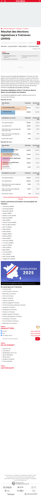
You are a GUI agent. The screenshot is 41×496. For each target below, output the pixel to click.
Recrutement (20, 477)
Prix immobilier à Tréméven (10, 321)
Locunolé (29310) (12, 46)
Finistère (25, 28)
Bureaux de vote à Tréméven (11, 59)
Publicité (30, 475)
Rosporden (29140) (7, 211)
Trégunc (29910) (7, 213)
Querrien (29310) (7, 245)
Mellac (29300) (23, 46)
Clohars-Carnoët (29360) (9, 222)
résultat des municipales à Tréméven (18, 87)
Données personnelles (29, 477)
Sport (3, 333)
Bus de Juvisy (6, 357)
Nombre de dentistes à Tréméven (12, 316)
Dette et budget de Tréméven (10, 303)
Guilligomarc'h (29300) (8, 259)
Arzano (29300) (6, 247)
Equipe (16, 475)
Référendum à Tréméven (9, 323)
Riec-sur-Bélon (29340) (8, 224)
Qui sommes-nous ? (9, 475)
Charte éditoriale (23, 475)
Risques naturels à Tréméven (10, 314)
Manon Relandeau (8, 355)
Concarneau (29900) (8, 206)
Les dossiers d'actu (6, 335)
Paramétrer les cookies (10, 478)
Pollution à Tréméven (8, 312)
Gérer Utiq (18, 478)
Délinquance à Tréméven (9, 309)
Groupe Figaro (33, 478)
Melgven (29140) (7, 234)
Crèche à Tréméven (8, 296)
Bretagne (19, 28)
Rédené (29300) (7, 236)
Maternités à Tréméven (9, 293)
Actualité (4, 331)
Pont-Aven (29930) (7, 240)
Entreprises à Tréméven (9, 319)
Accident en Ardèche (8, 359)
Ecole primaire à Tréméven (10, 291)
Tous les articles (10, 477)
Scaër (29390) (6, 220)
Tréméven (24, 56)
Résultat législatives (9, 28)
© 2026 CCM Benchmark (20, 480)
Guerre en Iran (7, 348)
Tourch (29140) (6, 254)
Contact (34, 475)
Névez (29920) (6, 238)
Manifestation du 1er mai (10, 353)
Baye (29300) (6, 250)
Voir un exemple (35, 331)
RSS (16, 477)
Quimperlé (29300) (33, 46)
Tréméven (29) (6, 289)
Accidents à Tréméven (8, 307)
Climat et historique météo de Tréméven (14, 305)
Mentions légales (25, 478)
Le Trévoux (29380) (7, 243)
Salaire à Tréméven (7, 298)
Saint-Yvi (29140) (7, 227)
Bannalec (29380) (7, 218)
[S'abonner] (20, 338)
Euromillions (6, 350)
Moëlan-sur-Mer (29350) (9, 215)
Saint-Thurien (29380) (8, 256)
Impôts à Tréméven (8, 300)
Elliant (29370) (6, 229)
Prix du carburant (7, 361)
